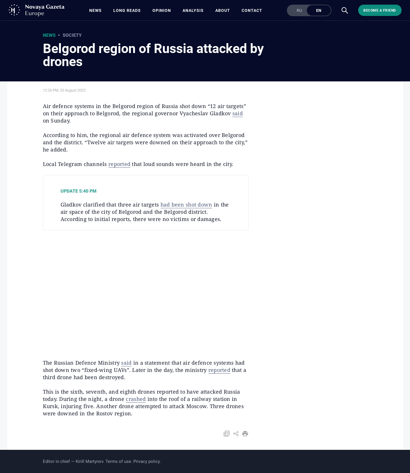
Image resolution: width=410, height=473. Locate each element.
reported (119, 163)
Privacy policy (146, 461)
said (237, 113)
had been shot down (186, 204)
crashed (136, 398)
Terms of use (118, 461)
